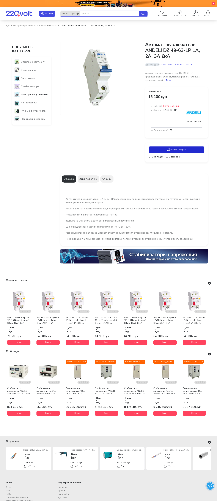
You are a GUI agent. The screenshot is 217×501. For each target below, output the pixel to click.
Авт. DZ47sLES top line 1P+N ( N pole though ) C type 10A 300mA (77, 320)
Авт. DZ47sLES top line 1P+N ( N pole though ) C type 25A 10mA (164, 320)
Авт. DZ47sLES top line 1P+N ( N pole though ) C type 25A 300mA (194, 320)
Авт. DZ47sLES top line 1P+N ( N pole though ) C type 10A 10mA (18, 320)
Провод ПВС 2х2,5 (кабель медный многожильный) (36, 450)
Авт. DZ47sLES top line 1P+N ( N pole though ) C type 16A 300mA (135, 320)
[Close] (213, 3)
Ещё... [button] (169, 80)
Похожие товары (16, 280)
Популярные (12, 441)
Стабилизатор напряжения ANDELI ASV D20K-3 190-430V (164, 391)
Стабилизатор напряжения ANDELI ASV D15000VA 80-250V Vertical (105, 391)
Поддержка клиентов (70, 482)
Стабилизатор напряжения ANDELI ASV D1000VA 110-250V (46, 391)
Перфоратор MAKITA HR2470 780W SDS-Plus (83, 450)
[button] (156, 157)
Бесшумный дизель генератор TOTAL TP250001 (130, 450)
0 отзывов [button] (166, 64)
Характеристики (88, 179)
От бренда (12, 351)
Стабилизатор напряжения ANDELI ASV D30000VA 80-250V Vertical (192, 391)
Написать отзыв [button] (183, 64)
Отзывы (107, 179)
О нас (9, 482)
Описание (69, 179)
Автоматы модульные (47, 25)
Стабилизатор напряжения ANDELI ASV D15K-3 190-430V (135, 391)
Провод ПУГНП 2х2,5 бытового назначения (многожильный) (177, 450)
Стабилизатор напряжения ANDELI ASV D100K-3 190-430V (75, 391)
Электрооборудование (24, 25)
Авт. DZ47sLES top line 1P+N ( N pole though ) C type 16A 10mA (106, 320)
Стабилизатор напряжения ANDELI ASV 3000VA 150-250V (18, 391)
